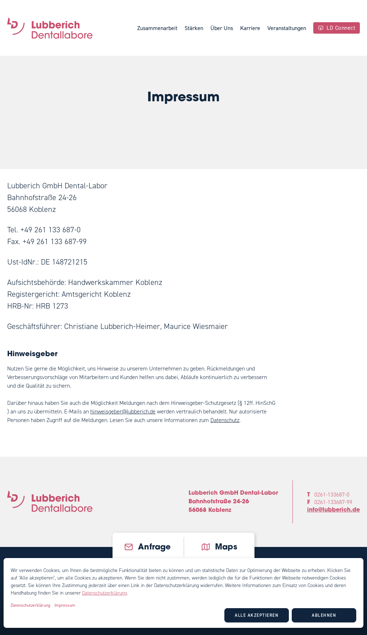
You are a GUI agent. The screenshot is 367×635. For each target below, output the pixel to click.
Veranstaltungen (286, 28)
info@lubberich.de (333, 510)
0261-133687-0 (331, 494)
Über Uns (221, 28)
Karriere (250, 28)
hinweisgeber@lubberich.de (123, 411)
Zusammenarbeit (157, 28)
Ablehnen (324, 615)
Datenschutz (224, 420)
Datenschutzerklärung (104, 593)
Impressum (64, 605)
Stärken (194, 28)
